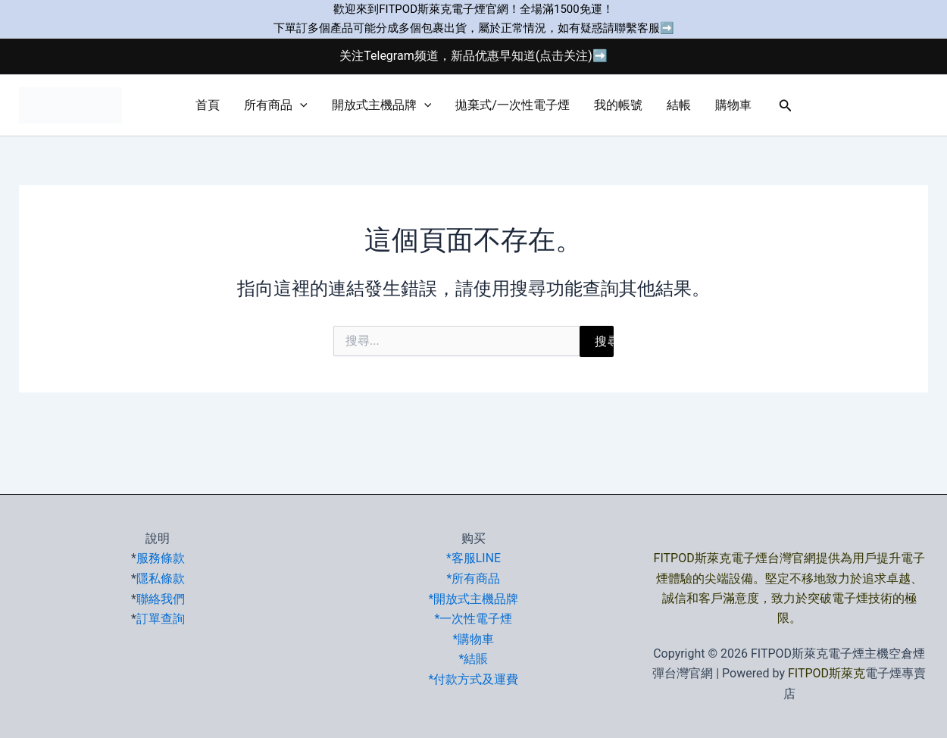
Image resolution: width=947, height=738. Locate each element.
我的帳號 (618, 105)
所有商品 (276, 105)
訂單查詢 (160, 618)
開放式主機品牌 (382, 105)
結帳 (679, 105)
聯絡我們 (160, 598)
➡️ (667, 28)
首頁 (207, 105)
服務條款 (160, 558)
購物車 (733, 105)
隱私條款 (160, 578)
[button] (300, 105)
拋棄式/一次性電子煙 (512, 105)
